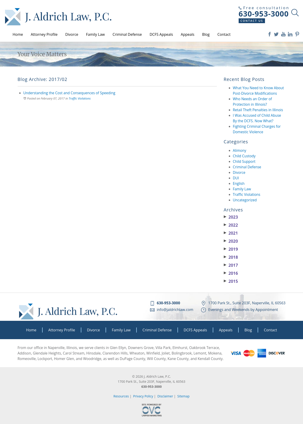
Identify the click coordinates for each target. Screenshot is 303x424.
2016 (231, 273)
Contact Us (251, 21)
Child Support (244, 161)
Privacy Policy (143, 396)
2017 (231, 265)
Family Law (95, 34)
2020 (231, 241)
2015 (231, 281)
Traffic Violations (80, 98)
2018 (231, 257)
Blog (206, 34)
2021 (231, 233)
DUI (236, 177)
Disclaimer (165, 396)
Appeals (187, 34)
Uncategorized (245, 199)
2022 (231, 225)
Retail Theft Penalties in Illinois (258, 109)
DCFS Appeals (161, 34)
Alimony (239, 150)
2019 (231, 249)
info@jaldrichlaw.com (175, 309)
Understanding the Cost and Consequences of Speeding (69, 92)
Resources (121, 396)
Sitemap (183, 396)
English (239, 183)
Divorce (71, 34)
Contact (223, 34)
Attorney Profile (44, 34)
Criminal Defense (127, 34)
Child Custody (244, 155)
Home (18, 34)
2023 (231, 217)
